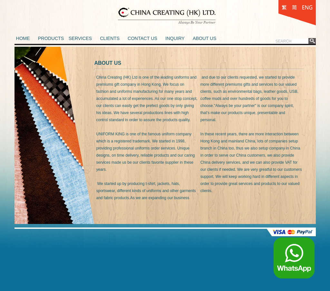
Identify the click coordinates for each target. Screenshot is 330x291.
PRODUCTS (51, 38)
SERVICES (80, 38)
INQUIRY (175, 38)
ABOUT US (204, 38)
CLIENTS (110, 38)
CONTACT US (142, 38)
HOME (23, 38)
